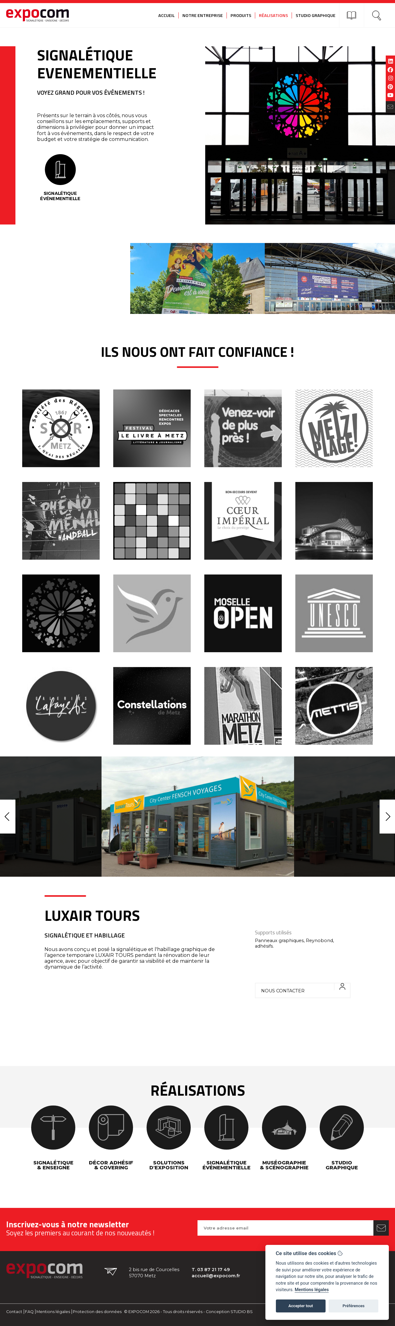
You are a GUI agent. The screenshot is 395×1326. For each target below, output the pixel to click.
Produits (241, 15)
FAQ (29, 1311)
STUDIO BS (242, 1311)
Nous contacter (305, 988)
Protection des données (97, 1311)
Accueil (166, 15)
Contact (14, 1311)
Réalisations (273, 15)
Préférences (353, 1305)
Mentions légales (53, 1311)
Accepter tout (300, 1305)
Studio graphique (315, 15)
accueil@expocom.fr (216, 1276)
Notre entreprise (202, 15)
